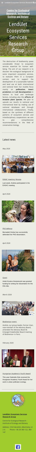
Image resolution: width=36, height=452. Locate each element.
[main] (18, 11)
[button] (2, 2)
